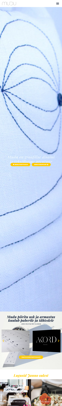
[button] (57, 3)
